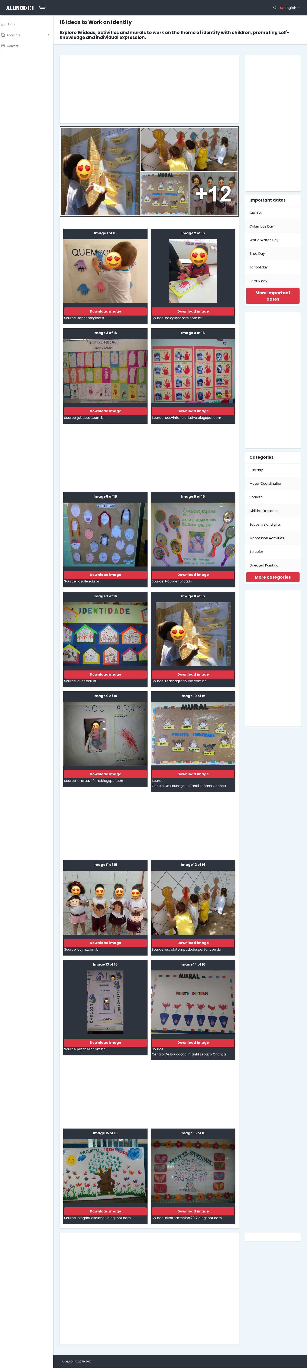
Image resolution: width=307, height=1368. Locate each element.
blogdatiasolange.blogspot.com (104, 1217)
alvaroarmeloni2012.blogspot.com (193, 1217)
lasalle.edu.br (88, 581)
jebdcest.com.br (91, 417)
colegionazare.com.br (183, 318)
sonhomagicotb (90, 318)
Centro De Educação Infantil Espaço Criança (189, 785)
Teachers (14, 34)
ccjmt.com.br (88, 949)
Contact (13, 43)
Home (11, 24)
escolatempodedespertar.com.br (193, 949)
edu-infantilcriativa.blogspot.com (193, 417)
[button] (273, 296)
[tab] (273, 296)
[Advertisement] (149, 89)
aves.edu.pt (87, 681)
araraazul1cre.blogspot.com (100, 780)
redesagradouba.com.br (185, 681)
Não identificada (178, 581)
